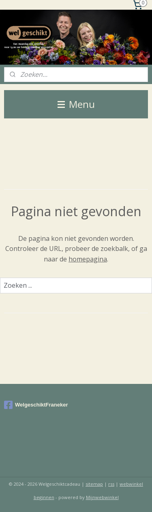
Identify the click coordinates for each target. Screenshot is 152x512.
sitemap (94, 484)
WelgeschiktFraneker (36, 405)
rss (111, 484)
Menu (76, 104)
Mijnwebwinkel (102, 497)
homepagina (88, 259)
